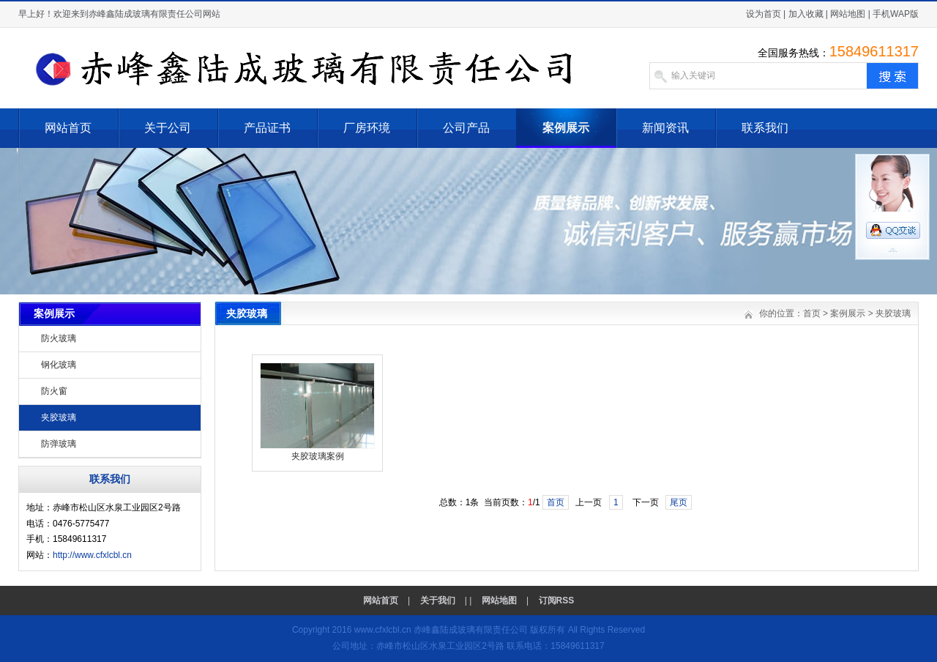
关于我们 (437, 600)
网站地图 (847, 14)
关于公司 (167, 128)
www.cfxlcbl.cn (382, 630)
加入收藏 (806, 14)
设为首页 (763, 14)
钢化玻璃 (58, 365)
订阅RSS (557, 600)
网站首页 (68, 128)
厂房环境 (366, 128)
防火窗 (54, 391)
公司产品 (466, 128)
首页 (812, 313)
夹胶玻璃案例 (317, 456)
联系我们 (765, 128)
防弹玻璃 (58, 444)
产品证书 (267, 128)
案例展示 (565, 128)
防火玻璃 (58, 338)
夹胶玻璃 (58, 417)
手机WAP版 (896, 14)
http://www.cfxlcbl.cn (92, 555)
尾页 (678, 502)
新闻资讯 (665, 128)
